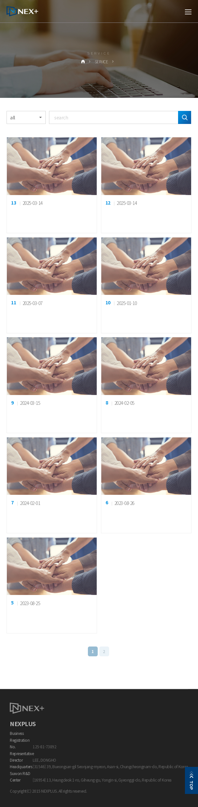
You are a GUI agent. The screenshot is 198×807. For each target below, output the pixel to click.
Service (101, 61)
